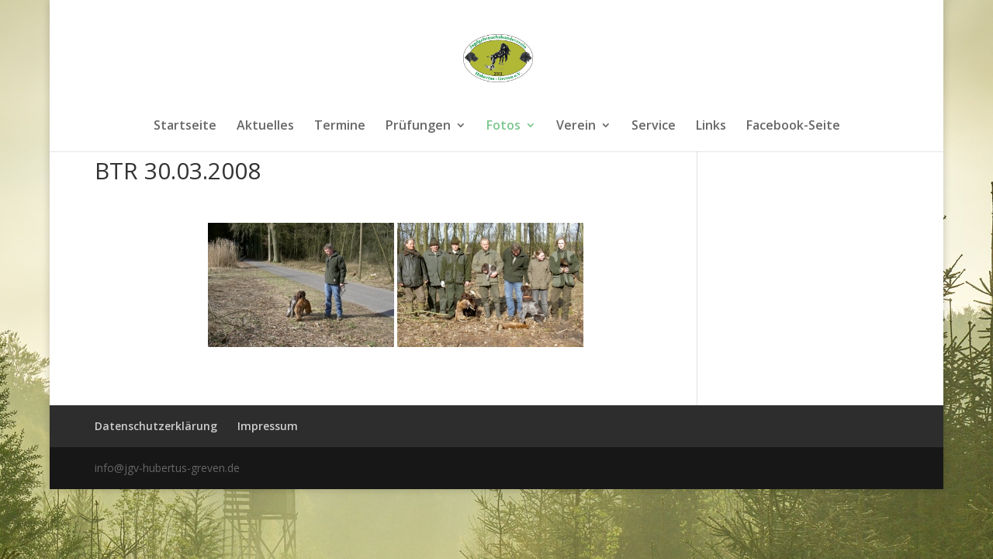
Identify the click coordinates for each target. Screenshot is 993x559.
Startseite (185, 127)
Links (711, 127)
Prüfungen (418, 127)
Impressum (267, 425)
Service (653, 127)
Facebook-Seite (793, 127)
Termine (339, 127)
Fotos (503, 127)
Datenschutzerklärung (156, 425)
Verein (576, 127)
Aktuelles (265, 127)
